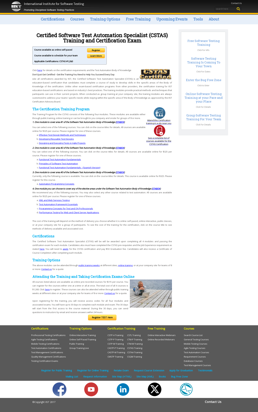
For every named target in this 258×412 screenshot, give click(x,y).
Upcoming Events (171, 19)
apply (65, 248)
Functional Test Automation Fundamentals (60, 159)
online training (125, 265)
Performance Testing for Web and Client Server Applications (69, 212)
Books (162, 376)
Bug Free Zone (179, 376)
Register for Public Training (56, 370)
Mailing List (72, 376)
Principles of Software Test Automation (58, 163)
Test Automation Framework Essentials (58, 204)
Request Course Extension (149, 370)
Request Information (95, 376)
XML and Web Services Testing (54, 200)
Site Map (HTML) (121, 376)
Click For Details (203, 107)
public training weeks (89, 265)
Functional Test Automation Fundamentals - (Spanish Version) (69, 167)
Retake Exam (121, 370)
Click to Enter (203, 85)
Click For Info (203, 50)
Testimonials (205, 370)
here (39, 70)
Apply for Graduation (181, 370)
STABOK (120, 122)
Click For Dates (203, 71)
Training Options (105, 19)
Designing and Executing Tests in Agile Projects (62, 143)
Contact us (46, 269)
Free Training (138, 19)
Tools (198, 19)
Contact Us (236, 3)
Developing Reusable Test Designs (56, 138)
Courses (77, 19)
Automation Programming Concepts (56, 183)
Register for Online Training (93, 370)
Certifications (52, 19)
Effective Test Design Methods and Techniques (62, 134)
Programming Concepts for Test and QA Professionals (66, 208)
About (214, 19)
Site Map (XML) (145, 376)
